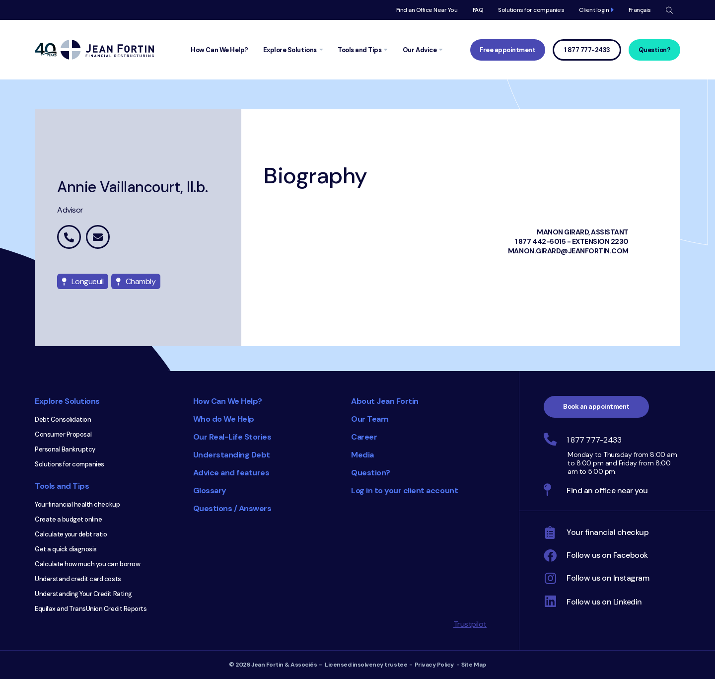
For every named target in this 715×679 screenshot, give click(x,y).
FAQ (478, 10)
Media (362, 455)
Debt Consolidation (63, 419)
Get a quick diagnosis (66, 549)
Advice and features (231, 472)
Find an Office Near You (427, 10)
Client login (594, 10)
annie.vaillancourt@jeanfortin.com (98, 237)
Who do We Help (223, 419)
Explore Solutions (67, 401)
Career (364, 437)
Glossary (209, 490)
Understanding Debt (231, 455)
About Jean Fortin (385, 401)
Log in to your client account (404, 490)
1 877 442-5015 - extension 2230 (572, 241)
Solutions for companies (531, 10)
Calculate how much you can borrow (87, 564)
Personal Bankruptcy (65, 449)
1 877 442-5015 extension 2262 (69, 237)
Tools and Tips (62, 486)
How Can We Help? (227, 401)
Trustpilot (470, 624)
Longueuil (82, 281)
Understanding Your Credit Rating (83, 594)
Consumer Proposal (63, 434)
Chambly (135, 281)
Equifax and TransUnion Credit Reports (90, 608)
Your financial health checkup (77, 504)
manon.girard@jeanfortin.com (568, 250)
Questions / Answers (232, 508)
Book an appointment (596, 406)
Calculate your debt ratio (71, 534)
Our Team (369, 419)
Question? (655, 50)
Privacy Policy (434, 665)
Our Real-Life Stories (232, 437)
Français (640, 10)
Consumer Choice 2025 (290, 566)
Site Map (473, 665)
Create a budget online (68, 519)
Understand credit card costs (78, 579)
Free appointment (507, 50)
